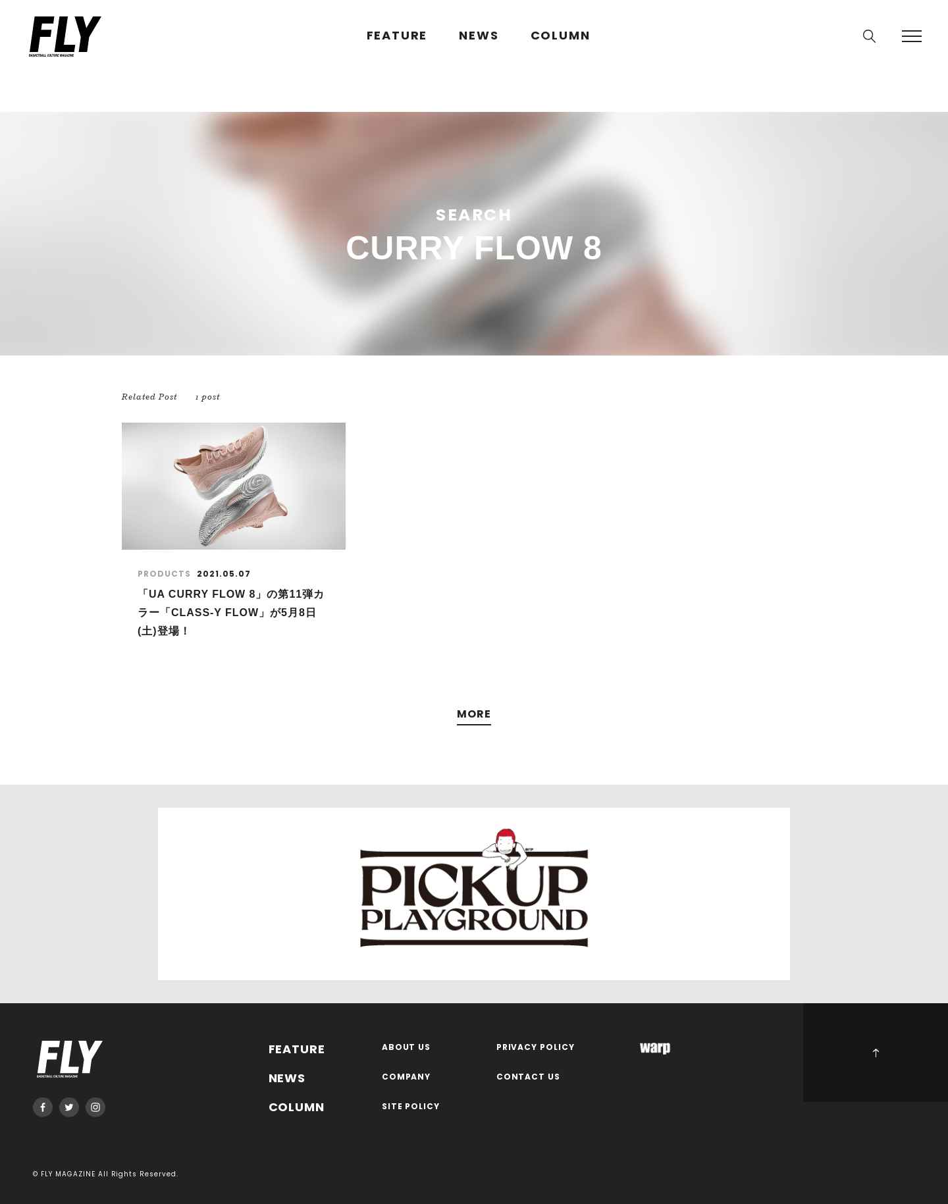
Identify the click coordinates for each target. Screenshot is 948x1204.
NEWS (478, 36)
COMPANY (406, 1077)
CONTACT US (528, 1077)
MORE (474, 714)
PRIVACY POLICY (535, 1048)
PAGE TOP (875, 1052)
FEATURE (397, 36)
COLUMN (561, 36)
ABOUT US (406, 1048)
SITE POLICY (411, 1107)
